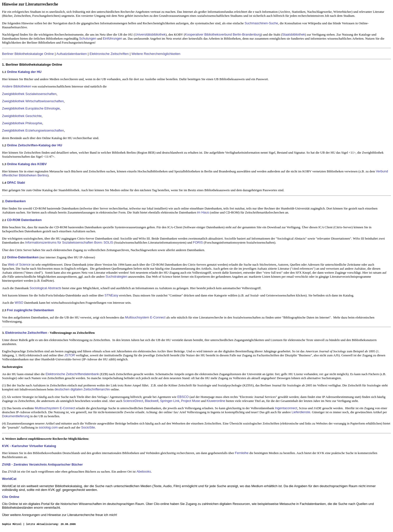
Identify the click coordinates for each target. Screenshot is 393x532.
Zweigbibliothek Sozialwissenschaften (29, 94)
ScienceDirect (133, 401)
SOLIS (108, 242)
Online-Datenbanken (23, 257)
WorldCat (9, 479)
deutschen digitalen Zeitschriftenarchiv (82, 389)
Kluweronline (216, 401)
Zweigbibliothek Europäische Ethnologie (31, 108)
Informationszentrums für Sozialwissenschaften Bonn (63, 242)
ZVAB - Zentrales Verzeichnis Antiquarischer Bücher (42, 464)
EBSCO (183, 397)
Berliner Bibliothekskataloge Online (28, 54)
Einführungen (112, 38)
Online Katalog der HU (24, 72)
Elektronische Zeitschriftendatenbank (72, 374)
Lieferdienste (300, 412)
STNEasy (111, 295)
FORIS (198, 242)
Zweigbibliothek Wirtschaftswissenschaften (33, 101)
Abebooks (143, 471)
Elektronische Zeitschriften (109, 54)
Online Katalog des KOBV (27, 164)
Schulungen (87, 38)
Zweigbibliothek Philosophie (22, 123)
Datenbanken (15, 201)
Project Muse (190, 401)
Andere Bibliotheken (16, 86)
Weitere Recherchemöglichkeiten (155, 54)
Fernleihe (241, 453)
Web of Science (19, 264)
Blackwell (151, 401)
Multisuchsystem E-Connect (145, 317)
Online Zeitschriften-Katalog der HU (34, 145)
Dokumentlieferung (15, 416)
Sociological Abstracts (45, 288)
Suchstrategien (116, 276)
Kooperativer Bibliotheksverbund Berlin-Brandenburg (223, 34)
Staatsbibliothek (293, 34)
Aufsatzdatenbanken (71, 54)
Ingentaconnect (286, 408)
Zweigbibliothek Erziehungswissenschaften (33, 130)
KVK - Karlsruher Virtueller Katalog (29, 446)
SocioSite (88, 427)
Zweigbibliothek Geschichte (22, 116)
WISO (19, 302)
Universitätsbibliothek (150, 34)
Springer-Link (169, 401)
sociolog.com (48, 427)
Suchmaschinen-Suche (261, 23)
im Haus (203, 212)
